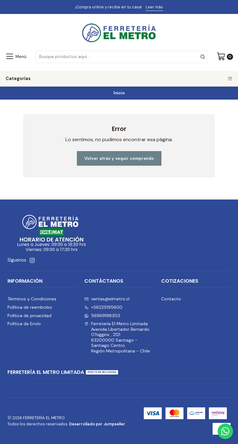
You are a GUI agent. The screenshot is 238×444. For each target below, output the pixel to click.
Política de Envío (24, 323)
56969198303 (102, 315)
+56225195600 (103, 307)
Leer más (154, 7)
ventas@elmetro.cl (107, 299)
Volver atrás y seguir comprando (119, 158)
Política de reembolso (29, 307)
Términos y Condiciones (31, 299)
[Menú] (16, 56)
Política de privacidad (29, 315)
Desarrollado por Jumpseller (97, 424)
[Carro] (224, 56)
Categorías (119, 78)
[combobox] (121, 57)
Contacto (171, 299)
